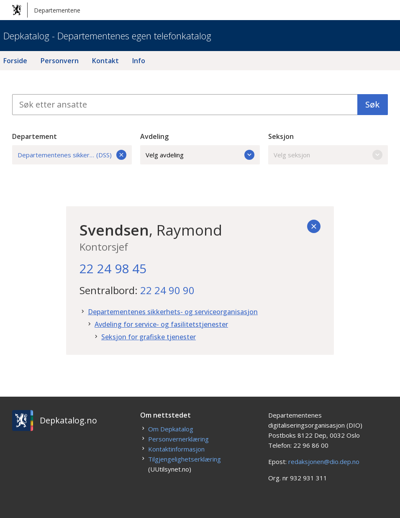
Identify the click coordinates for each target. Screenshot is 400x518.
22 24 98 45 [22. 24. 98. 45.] (112, 268)
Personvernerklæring (178, 439)
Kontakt (105, 60)
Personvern (60, 60)
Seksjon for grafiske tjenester (148, 336)
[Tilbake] (314, 226)
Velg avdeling (200, 155)
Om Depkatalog (170, 429)
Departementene (46, 10)
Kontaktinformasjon (176, 449)
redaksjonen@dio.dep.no (323, 461)
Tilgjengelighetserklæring (184, 459)
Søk (372, 104)
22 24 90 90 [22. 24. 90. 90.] (167, 290)
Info (138, 60)
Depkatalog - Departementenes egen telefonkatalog (107, 35)
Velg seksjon (328, 155)
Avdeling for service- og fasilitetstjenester (161, 324)
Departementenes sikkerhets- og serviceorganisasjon (173, 311)
